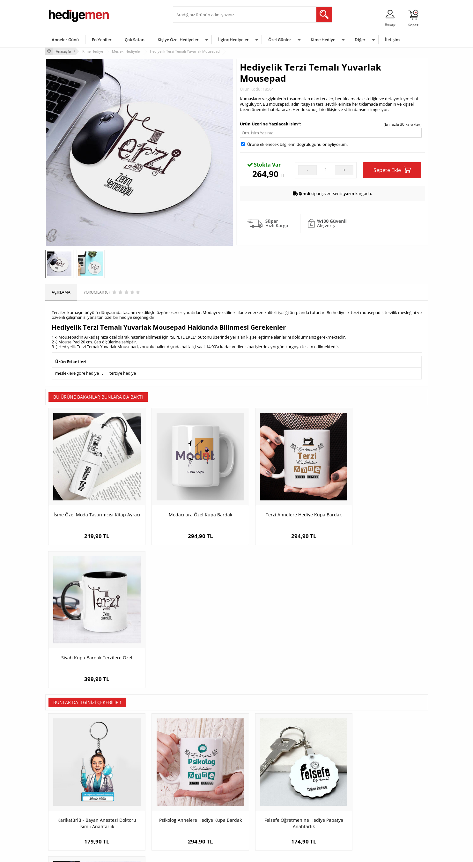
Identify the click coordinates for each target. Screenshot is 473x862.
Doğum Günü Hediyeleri (261, 788)
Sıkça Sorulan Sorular (67, 826)
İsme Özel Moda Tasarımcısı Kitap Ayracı (93, 509)
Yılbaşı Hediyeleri (255, 798)
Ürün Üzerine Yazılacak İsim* (270, 123)
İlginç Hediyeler (233, 39)
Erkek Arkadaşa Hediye (132, 788)
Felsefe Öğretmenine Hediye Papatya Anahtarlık (284, 664)
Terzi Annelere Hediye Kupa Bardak (284, 506)
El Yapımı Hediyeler (129, 807)
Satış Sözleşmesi (63, 798)
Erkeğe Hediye (316, 779)
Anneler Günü (65, 39)
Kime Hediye (323, 39)
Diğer (360, 39)
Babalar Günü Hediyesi (260, 826)
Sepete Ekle (392, 170)
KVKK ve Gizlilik (61, 817)
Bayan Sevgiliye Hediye (196, 817)
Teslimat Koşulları (64, 779)
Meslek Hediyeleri (128, 826)
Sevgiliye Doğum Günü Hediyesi (204, 798)
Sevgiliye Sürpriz (127, 817)
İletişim (392, 39)
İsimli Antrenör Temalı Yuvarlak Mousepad (380, 664)
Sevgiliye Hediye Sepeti (196, 788)
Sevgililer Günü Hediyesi (261, 779)
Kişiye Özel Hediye (128, 779)
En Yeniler (102, 39)
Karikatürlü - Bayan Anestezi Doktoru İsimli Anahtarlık (93, 664)
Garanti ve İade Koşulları (70, 807)
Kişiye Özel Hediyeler (178, 39)
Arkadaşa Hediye (319, 817)
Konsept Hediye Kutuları (197, 779)
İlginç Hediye (315, 826)
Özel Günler (279, 39)
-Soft (203, 854)
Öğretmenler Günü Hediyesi (265, 817)
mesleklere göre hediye (77, 373)
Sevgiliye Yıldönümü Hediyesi (202, 826)
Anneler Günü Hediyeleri (262, 807)
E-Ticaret (217, 854)
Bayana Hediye (317, 788)
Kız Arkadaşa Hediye (130, 798)
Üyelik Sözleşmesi (64, 788)
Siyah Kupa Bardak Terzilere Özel (380, 506)
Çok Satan (134, 39)
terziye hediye (122, 373)
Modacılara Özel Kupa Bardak (188, 506)
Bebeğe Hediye (317, 807)
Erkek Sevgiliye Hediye (196, 807)
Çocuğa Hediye (317, 798)
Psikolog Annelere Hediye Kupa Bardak (189, 664)
